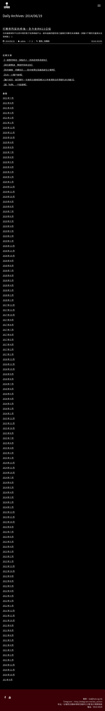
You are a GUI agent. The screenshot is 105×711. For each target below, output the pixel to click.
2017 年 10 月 (9, 315)
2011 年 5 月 (8, 640)
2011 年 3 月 (8, 650)
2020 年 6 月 (8, 157)
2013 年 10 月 (9, 522)
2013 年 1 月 (8, 561)
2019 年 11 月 (9, 191)
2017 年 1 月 (8, 354)
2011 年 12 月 (9, 610)
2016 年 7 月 (8, 384)
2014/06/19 (9, 41)
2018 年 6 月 (8, 275)
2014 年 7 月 (8, 477)
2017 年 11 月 (9, 310)
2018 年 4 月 (8, 285)
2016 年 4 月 (8, 398)
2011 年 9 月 (8, 625)
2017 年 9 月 (8, 319)
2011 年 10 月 (9, 620)
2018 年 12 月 (9, 246)
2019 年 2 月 (8, 236)
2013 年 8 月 (8, 526)
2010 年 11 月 (9, 669)
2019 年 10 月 (9, 196)
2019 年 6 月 (8, 216)
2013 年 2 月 (8, 556)
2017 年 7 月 (8, 329)
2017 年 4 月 (8, 344)
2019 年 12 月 (9, 186)
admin (20, 41)
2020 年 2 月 (8, 177)
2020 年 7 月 (8, 152)
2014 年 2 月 (8, 502)
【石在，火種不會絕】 (13, 74)
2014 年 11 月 (9, 467)
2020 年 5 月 (8, 162)
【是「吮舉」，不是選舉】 (15, 84)
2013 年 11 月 (9, 517)
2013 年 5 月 (8, 541)
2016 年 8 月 (8, 379)
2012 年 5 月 (8, 586)
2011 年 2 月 (8, 655)
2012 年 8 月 (8, 581)
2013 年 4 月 (8, 546)
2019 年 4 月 (8, 226)
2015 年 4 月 (8, 448)
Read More (96, 41)
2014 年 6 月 (8, 482)
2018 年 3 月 (8, 290)
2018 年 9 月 (8, 260)
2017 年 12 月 (9, 305)
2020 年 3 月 (8, 172)
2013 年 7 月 (8, 531)
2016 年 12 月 (9, 359)
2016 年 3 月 (8, 403)
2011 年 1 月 (8, 660)
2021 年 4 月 (8, 108)
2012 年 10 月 (9, 571)
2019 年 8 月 (8, 206)
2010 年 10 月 (9, 674)
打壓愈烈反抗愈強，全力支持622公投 (27, 29)
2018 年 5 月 (8, 280)
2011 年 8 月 (8, 630)
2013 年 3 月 (8, 551)
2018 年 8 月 (8, 265)
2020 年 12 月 (9, 127)
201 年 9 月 (7, 679)
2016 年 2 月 (8, 408)
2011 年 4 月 (8, 645)
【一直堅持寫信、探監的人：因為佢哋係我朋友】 (25, 60)
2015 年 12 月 (9, 418)
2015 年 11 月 (9, 423)
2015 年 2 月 (8, 453)
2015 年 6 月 (8, 443)
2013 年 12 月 (9, 512)
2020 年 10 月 (9, 137)
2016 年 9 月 (8, 374)
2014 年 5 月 (8, 487)
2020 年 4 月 (8, 167)
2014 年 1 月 (8, 507)
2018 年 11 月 (9, 250)
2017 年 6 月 (8, 334)
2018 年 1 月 (8, 300)
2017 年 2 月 (8, 349)
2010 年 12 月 (9, 664)
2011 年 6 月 (8, 635)
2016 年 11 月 (9, 364)
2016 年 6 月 (8, 388)
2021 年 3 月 (8, 112)
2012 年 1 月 (8, 605)
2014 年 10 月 (9, 472)
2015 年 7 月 (8, 438)
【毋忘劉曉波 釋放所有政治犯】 (18, 65)
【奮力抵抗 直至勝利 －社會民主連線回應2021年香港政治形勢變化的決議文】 (39, 79)
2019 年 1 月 (8, 241)
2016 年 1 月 (8, 413)
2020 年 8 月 (8, 147)
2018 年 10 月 (9, 255)
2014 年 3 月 (8, 497)
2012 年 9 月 (8, 576)
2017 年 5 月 (8, 339)
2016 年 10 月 (9, 369)
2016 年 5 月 (8, 393)
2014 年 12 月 (9, 462)
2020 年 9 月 (8, 142)
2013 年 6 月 (8, 536)
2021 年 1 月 (8, 122)
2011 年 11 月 (9, 615)
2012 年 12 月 (9, 566)
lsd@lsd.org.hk (95, 698)
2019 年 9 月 (8, 201)
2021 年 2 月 (8, 117)
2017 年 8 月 (8, 324)
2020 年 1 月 (8, 181)
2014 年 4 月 (8, 492)
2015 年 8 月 (8, 433)
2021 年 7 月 (8, 98)
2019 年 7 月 (8, 211)
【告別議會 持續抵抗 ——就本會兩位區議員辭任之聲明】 (29, 69)
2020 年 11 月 (9, 132)
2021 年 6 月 (8, 103)
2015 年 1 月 (8, 457)
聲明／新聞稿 (44, 41)
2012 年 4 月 (8, 591)
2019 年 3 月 (8, 231)
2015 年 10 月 (9, 428)
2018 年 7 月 (8, 270)
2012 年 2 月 (8, 600)
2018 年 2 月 (8, 295)
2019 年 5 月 (8, 221)
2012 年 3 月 (8, 595)
